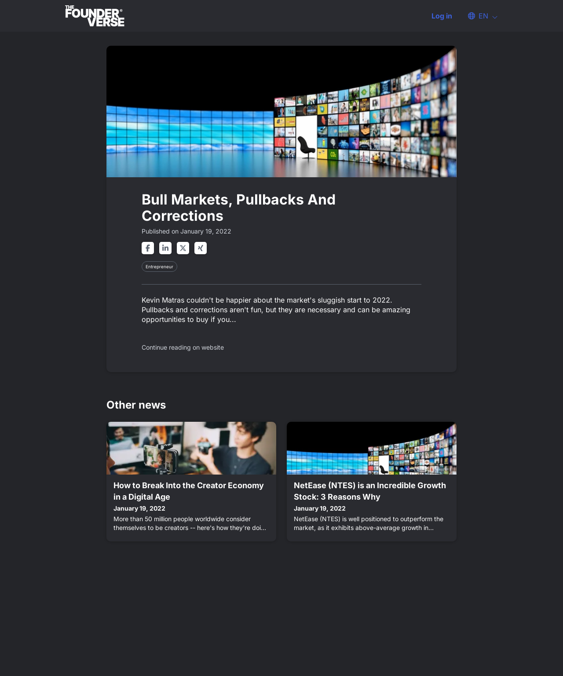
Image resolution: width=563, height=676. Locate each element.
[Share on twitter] (183, 248)
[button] (478, 16)
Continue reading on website (183, 347)
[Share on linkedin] (165, 248)
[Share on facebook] (148, 248)
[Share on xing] (200, 248)
